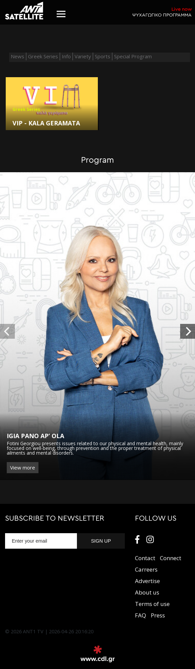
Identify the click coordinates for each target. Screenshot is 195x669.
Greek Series (43, 56)
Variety (83, 56)
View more (22, 467)
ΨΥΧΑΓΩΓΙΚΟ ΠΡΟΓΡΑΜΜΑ (162, 12)
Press (158, 615)
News (17, 56)
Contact (145, 558)
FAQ (140, 615)
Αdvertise (147, 581)
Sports (102, 56)
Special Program (133, 56)
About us (147, 592)
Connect (170, 558)
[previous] (7, 331)
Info (66, 56)
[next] (187, 331)
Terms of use (152, 604)
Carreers (146, 569)
